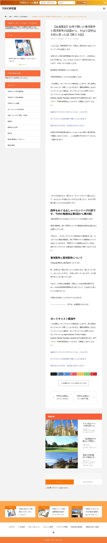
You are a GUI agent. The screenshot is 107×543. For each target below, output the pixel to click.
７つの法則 (21, 527)
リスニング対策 (48, 527)
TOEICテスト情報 (13, 103)
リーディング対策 (62, 527)
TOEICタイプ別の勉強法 (15, 97)
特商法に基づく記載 (92, 527)
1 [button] (20, 64)
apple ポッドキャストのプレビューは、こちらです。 (70, 112)
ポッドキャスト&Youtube (72, 38)
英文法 (91, 465)
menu (10, 507)
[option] (23, 52)
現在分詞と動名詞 (76, 527)
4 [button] (25, 64)
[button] (53, 2)
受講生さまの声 (89, 432)
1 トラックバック (88, 482)
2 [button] (22, 64)
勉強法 (10, 121)
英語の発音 (11, 145)
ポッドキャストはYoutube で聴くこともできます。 (69, 119)
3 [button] (23, 64)
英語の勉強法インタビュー (16, 139)
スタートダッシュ (34, 527)
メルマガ (11, 527)
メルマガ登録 (82, 2)
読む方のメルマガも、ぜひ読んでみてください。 (68, 125)
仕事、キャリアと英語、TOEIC (18, 115)
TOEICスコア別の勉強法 (57, 38)
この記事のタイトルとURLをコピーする (73, 383)
